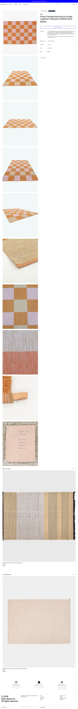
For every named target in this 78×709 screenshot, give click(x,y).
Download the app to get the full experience (39, 1)
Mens (20, 4)
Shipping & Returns (63, 698)
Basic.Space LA (25, 4)
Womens (16, 4)
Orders (61, 697)
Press (41, 699)
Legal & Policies (43, 707)
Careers (61, 699)
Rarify (41, 14)
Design (10, 4)
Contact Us (42, 697)
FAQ (41, 695)
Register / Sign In (62, 695)
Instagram (42, 698)
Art (12, 4)
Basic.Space (3, 4)
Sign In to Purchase (57, 27)
